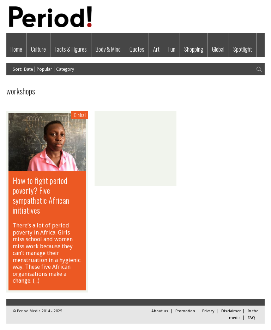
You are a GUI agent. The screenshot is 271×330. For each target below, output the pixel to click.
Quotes (137, 49)
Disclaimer (231, 311)
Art (156, 49)
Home (16, 49)
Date (28, 69)
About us (159, 311)
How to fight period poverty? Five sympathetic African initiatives (41, 195)
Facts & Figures (71, 49)
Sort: (17, 69)
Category (65, 69)
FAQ (251, 317)
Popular (44, 69)
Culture (38, 49)
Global (218, 49)
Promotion (185, 311)
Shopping (193, 49)
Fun (171, 49)
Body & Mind (108, 49)
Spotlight (242, 49)
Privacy (208, 311)
